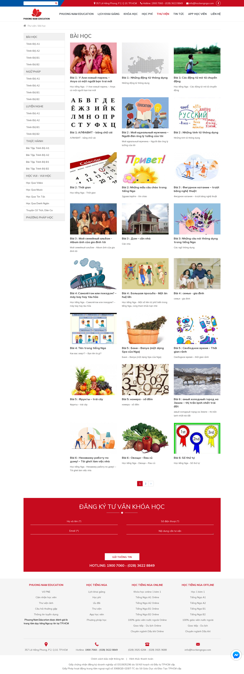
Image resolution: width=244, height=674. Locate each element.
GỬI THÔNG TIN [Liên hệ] (122, 557)
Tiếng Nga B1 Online (147, 608)
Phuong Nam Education (76, 14)
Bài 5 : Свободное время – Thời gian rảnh (195, 349)
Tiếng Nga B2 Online (147, 614)
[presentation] (122, 545)
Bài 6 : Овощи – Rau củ (137, 457)
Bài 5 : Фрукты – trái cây (86, 399)
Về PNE (46, 591)
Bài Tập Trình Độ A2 (37, 155)
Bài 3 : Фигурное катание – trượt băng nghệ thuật (196, 189)
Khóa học (131, 14)
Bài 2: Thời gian (80, 187)
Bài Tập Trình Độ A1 (37, 148)
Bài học (41, 25)
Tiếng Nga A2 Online (147, 603)
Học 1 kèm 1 (198, 591)
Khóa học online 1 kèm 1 (147, 591)
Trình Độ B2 (32, 64)
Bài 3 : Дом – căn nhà (136, 238)
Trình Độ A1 (33, 43)
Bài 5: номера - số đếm (137, 399)
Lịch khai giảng (108, 14)
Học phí (147, 14)
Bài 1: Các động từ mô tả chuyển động (195, 79)
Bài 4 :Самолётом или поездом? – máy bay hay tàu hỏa (93, 295)
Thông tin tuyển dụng (46, 614)
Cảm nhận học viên (46, 597)
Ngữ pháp (33, 71)
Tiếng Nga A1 (198, 597)
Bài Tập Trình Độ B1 (37, 161)
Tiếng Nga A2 (198, 603)
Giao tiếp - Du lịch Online (147, 625)
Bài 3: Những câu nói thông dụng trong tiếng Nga (196, 240)
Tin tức (178, 14)
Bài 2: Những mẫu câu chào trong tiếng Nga (144, 189)
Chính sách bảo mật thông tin (107, 658)
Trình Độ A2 (33, 50)
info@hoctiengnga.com (201, 3)
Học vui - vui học (38, 175)
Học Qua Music (34, 189)
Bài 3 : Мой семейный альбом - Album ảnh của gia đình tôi (91, 240)
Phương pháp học (39, 217)
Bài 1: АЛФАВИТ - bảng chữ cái (91, 132)
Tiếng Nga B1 (198, 608)
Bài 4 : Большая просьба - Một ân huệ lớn (144, 295)
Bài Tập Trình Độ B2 (37, 168)
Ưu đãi (96, 603)
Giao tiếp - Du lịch (198, 625)
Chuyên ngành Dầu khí (197, 631)
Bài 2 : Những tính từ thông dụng (196, 132)
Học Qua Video (34, 182)
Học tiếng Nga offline (198, 585)
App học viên (197, 14)
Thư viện (163, 14)
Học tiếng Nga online (147, 585)
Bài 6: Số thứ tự (184, 457)
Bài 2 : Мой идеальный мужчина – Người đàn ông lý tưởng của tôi (145, 134)
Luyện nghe (34, 106)
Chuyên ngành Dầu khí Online (147, 631)
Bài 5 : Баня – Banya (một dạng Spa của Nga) (143, 349)
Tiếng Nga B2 (198, 614)
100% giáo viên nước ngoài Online (147, 619)
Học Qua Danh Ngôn (37, 203)
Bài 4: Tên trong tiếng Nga (88, 348)
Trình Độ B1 (32, 57)
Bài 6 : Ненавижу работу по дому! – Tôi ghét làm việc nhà (90, 459)
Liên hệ (216, 14)
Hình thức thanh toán (141, 658)
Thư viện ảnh (46, 603)
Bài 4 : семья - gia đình (189, 293)
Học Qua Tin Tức (35, 196)
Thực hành (34, 141)
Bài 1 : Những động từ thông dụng (145, 77)
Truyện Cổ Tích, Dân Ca (39, 210)
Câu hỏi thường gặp (46, 608)
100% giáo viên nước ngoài (197, 619)
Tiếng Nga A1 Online (147, 597)
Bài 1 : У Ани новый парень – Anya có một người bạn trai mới (91, 79)
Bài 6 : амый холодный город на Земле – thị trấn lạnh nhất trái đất (196, 402)
